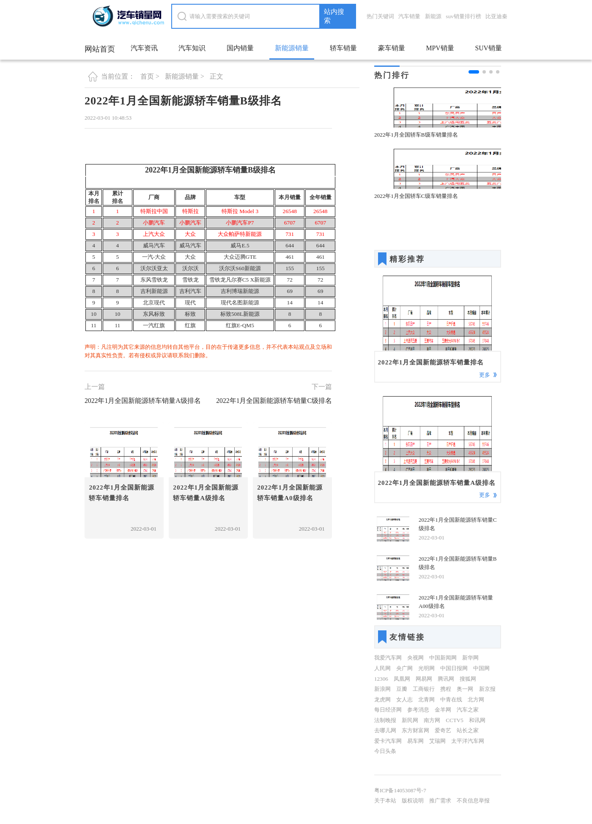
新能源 (433, 16)
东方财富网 (415, 730)
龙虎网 (382, 699)
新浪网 (382, 689)
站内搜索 (334, 16)
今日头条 (385, 751)
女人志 (404, 699)
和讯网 (477, 720)
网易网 (424, 679)
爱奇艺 (443, 730)
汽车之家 (468, 709)
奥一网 (465, 689)
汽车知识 (192, 48)
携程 (445, 689)
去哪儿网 (385, 730)
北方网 (476, 699)
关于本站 (385, 800)
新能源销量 (292, 48)
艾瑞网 (437, 741)
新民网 (410, 720)
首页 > (149, 76)
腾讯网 (446, 679)
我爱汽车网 (388, 657)
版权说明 (413, 800)
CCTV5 (454, 720)
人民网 (382, 668)
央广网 (404, 668)
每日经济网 (388, 709)
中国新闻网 (443, 657)
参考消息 (418, 709)
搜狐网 (468, 679)
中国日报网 (454, 668)
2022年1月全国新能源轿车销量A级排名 (143, 400)
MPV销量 (440, 48)
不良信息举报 (473, 800)
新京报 (487, 689)
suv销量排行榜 (463, 16)
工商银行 (424, 689)
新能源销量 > (184, 76)
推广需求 (440, 800)
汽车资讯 (144, 48)
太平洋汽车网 (467, 741)
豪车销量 (391, 48)
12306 (381, 679)
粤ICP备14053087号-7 (400, 790)
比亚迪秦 (496, 16)
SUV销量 (488, 48)
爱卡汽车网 (388, 741)
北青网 (426, 699)
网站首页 (100, 49)
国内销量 (240, 48)
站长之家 (468, 730)
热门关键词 (380, 16)
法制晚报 (385, 720)
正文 (216, 76)
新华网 (470, 657)
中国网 (481, 668)
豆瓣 (401, 689)
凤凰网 (402, 679)
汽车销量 (409, 16)
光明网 (426, 668)
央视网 (415, 657)
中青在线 (451, 699)
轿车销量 (343, 48)
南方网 (432, 720)
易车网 (415, 741)
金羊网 (443, 709)
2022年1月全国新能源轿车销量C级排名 (274, 400)
